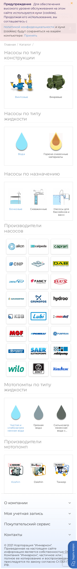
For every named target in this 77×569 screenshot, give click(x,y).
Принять (30, 35)
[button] (72, 554)
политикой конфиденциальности (29, 27)
